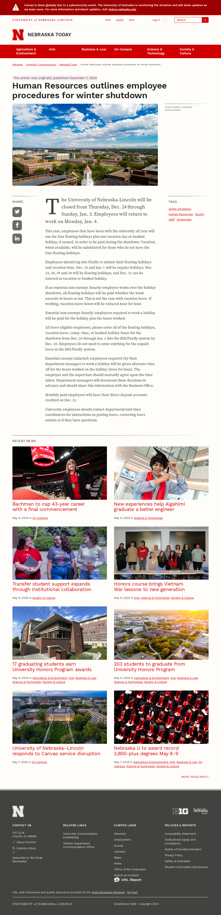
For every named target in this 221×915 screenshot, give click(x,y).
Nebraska (17, 64)
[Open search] (191, 20)
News (118, 863)
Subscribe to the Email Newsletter (27, 859)
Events (118, 845)
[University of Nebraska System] (201, 811)
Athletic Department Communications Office (78, 845)
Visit (107, 19)
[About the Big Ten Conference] (180, 811)
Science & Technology (156, 51)
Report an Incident (127, 878)
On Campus (123, 49)
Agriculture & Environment (26, 51)
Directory (120, 833)
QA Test (132, 892)
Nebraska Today (49, 35)
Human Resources (181, 214)
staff (172, 219)
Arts (52, 49)
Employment (122, 839)
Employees (184, 219)
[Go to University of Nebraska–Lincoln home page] (18, 35)
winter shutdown (180, 209)
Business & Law (94, 49)
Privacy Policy (174, 855)
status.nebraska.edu (122, 9)
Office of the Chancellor (130, 869)
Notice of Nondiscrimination (183, 849)
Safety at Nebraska (177, 861)
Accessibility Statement (180, 833)
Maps (117, 857)
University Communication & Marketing (80, 835)
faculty (199, 214)
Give (131, 19)
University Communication (41, 64)
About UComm (26, 842)
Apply (120, 19)
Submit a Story (26, 848)
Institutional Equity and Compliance (180, 841)
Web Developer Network (108, 892)
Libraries (119, 851)
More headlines (193, 776)
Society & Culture (187, 51)
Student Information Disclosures (186, 867)
